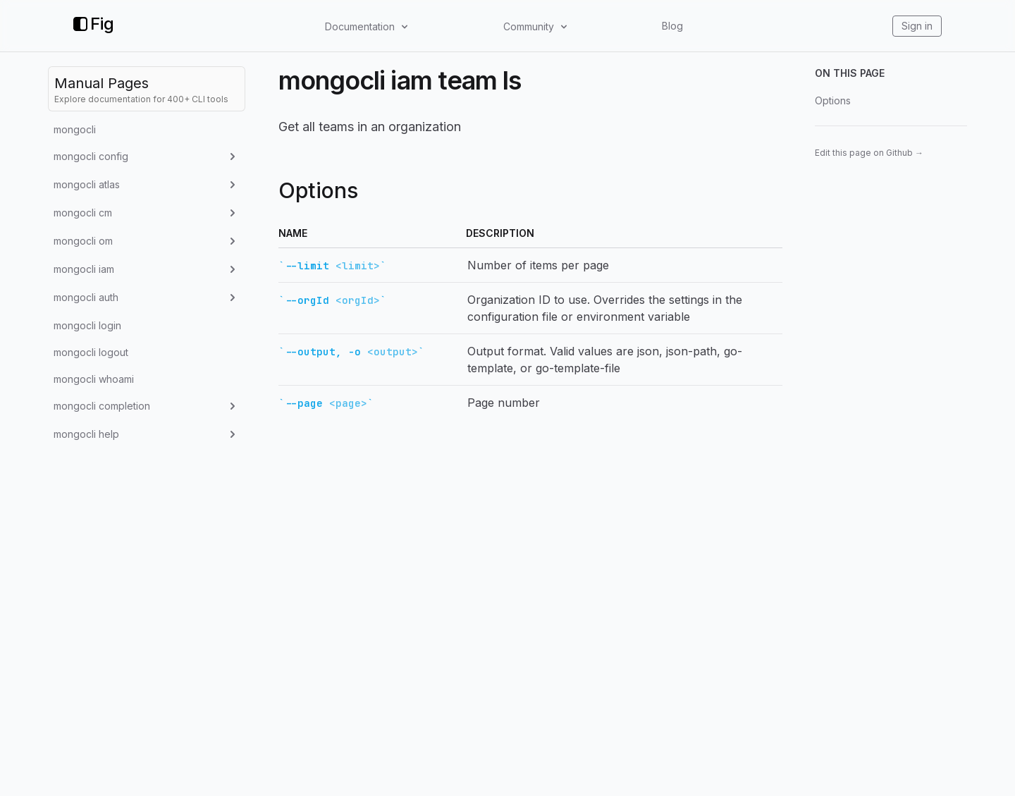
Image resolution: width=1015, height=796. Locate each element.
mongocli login (87, 325)
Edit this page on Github (869, 152)
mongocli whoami (94, 379)
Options (833, 100)
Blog (672, 26)
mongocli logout (91, 352)
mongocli (75, 129)
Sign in (917, 26)
